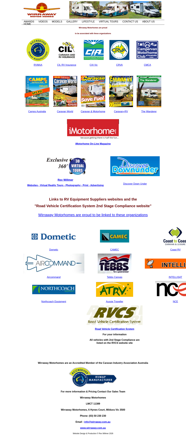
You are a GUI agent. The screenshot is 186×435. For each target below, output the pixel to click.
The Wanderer (149, 111)
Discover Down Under (135, 183)
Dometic (53, 249)
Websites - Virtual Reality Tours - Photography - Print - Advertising (65, 185)
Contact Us (130, 21)
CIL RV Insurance (66, 65)
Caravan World (65, 111)
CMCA (147, 65)
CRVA (119, 65)
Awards (29, 21)
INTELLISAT (175, 277)
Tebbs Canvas (114, 277)
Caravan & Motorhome (93, 111)
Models (57, 21)
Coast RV (175, 249)
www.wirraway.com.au (93, 428)
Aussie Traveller (114, 301)
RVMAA (38, 65)
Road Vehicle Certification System (114, 329)
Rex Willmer (65, 179)
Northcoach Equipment (53, 301)
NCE (175, 301)
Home (27, 24)
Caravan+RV (121, 111)
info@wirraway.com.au (97, 422)
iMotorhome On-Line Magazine (93, 143)
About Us (148, 21)
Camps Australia (37, 111)
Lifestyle (88, 21)
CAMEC (114, 249)
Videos (43, 21)
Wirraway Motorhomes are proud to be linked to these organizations (93, 215)
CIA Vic (94, 65)
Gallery (72, 21)
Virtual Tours (108, 21)
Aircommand (54, 277)
